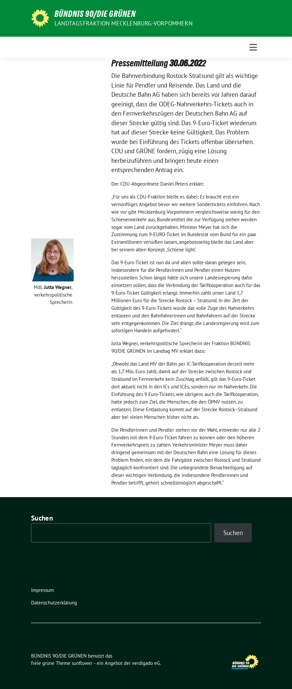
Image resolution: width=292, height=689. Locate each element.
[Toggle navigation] (253, 47)
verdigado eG (146, 663)
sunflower (82, 663)
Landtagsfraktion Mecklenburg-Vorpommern (124, 23)
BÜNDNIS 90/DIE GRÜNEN (95, 14)
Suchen (42, 518)
